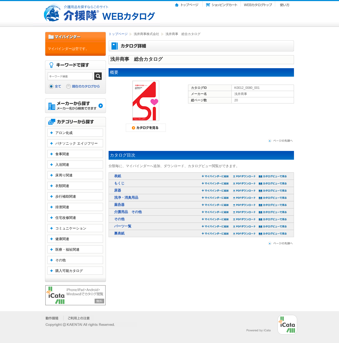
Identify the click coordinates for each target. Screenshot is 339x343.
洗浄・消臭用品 (126, 197)
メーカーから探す (75, 106)
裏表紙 (119, 233)
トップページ (187, 3)
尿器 (117, 190)
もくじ (119, 183)
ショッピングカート (222, 3)
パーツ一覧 (122, 226)
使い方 (285, 3)
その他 (119, 219)
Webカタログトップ (258, 3)
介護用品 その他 (128, 212)
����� (52, 318)
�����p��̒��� (79, 318)
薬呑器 (119, 205)
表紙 (117, 176)
